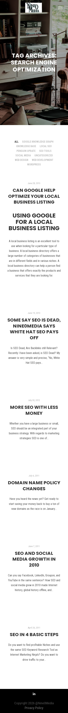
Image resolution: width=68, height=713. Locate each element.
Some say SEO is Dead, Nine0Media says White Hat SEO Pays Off (34, 329)
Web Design (21, 160)
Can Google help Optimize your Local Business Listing (34, 196)
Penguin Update (26, 150)
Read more (34, 285)
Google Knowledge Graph (37, 141)
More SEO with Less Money (34, 410)
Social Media (23, 155)
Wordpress (34, 164)
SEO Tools (45, 150)
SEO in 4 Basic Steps (34, 634)
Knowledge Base (26, 146)
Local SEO (46, 146)
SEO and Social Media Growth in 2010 (34, 559)
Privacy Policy (34, 708)
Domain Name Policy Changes (34, 486)
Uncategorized (43, 155)
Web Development (42, 160)
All (16, 141)
